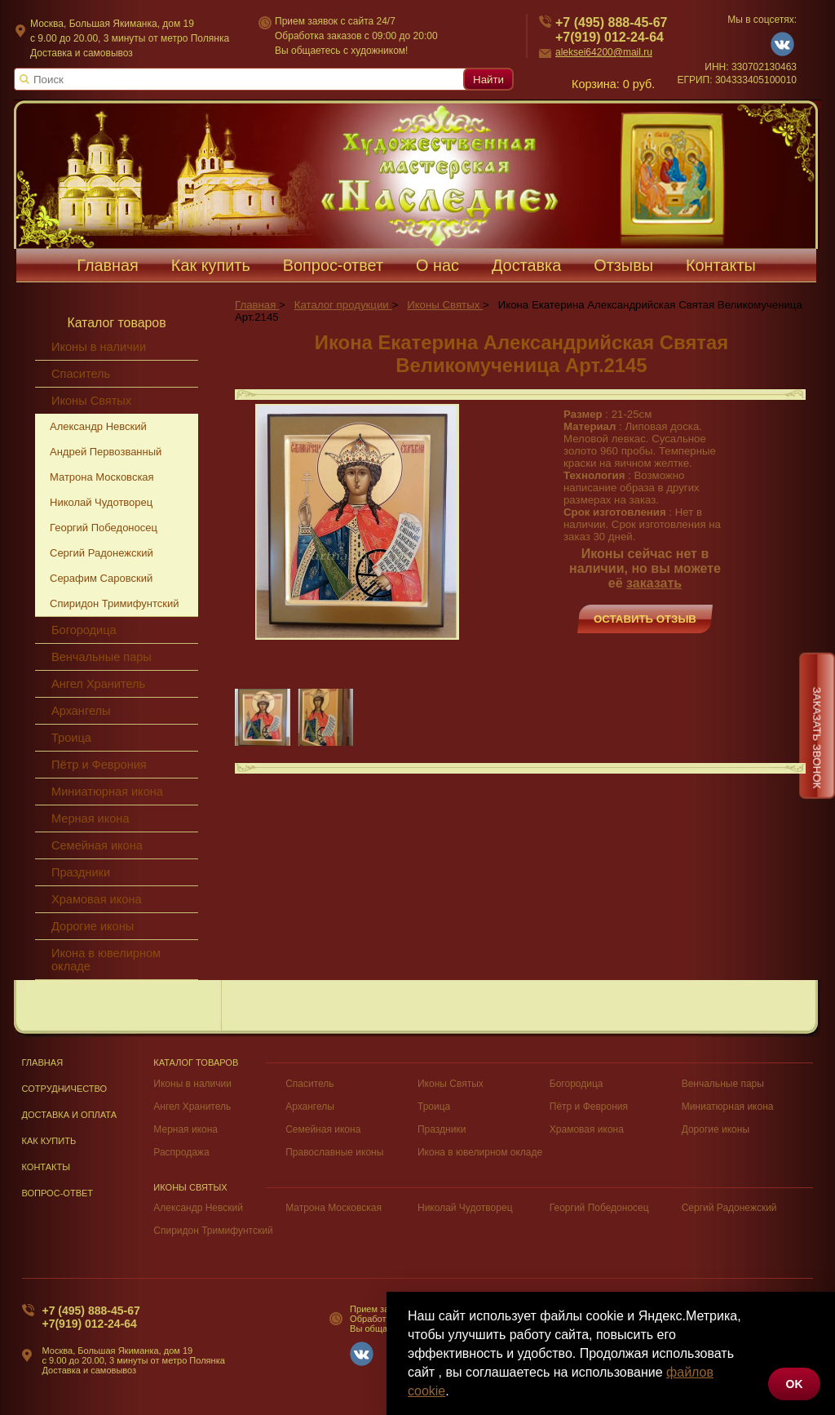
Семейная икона (97, 845)
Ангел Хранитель (98, 683)
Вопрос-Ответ (58, 1193)
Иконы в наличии (98, 346)
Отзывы (623, 265)
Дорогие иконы (92, 926)
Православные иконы (334, 1152)
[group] (357, 522)
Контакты (721, 265)
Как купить (210, 265)
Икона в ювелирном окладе (106, 960)
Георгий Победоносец (103, 527)
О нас (437, 265)
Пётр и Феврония (99, 764)
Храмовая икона (96, 899)
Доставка (526, 265)
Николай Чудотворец (101, 502)
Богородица (84, 630)
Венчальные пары (101, 656)
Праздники (80, 872)
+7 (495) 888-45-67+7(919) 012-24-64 (91, 1317)
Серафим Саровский (101, 578)
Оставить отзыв (645, 619)
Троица (71, 737)
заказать (654, 583)
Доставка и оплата (69, 1115)
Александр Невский (98, 426)
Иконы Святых (91, 400)
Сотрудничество (65, 1088)
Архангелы (80, 710)
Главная (108, 265)
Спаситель (80, 373)
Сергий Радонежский (101, 553)
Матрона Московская (102, 477)
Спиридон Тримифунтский (114, 603)
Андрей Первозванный (105, 452)
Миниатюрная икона (107, 791)
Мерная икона (90, 818)
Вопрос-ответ (333, 265)
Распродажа (181, 1152)
